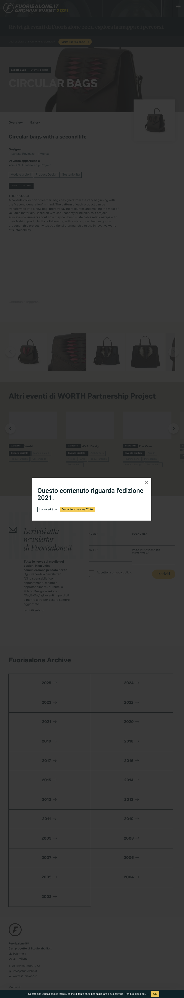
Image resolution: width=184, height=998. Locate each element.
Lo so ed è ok (48, 509)
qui (143, 993)
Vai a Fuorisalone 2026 (77, 509)
